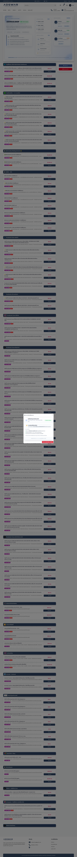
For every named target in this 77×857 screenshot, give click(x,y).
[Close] (52, 415)
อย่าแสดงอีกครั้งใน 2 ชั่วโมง (48, 442)
